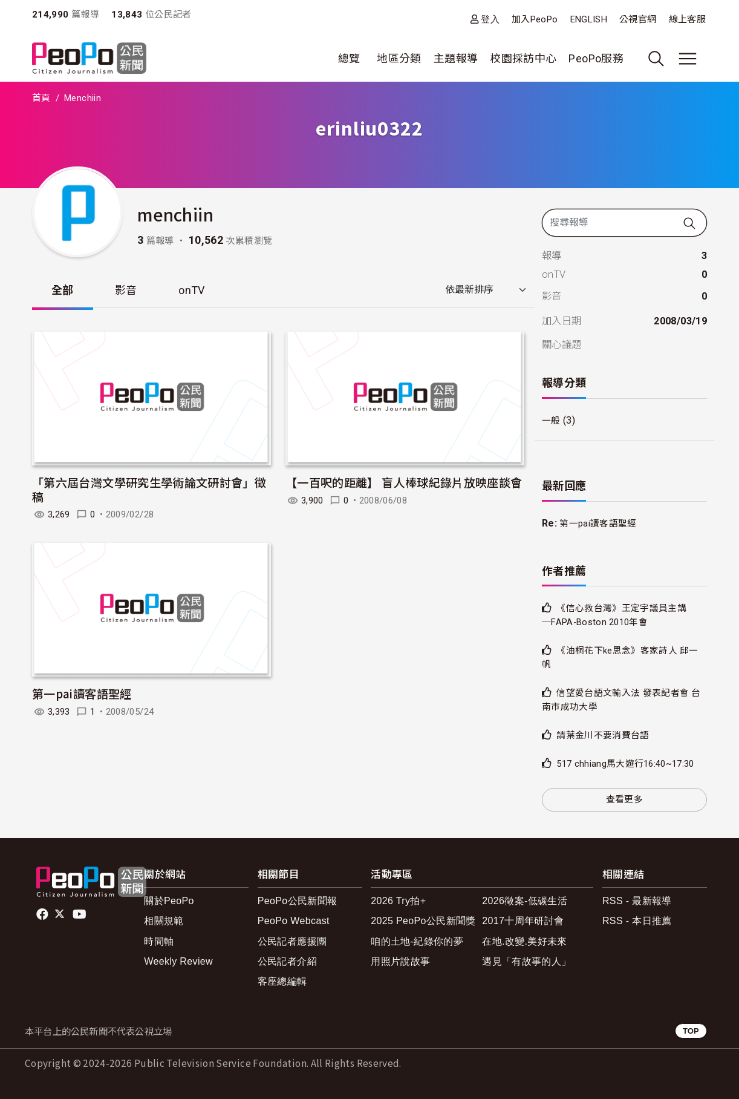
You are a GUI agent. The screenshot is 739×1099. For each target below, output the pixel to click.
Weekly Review (178, 961)
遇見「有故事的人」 (526, 961)
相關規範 (163, 921)
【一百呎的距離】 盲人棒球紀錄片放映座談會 (404, 482)
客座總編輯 (282, 981)
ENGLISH (589, 19)
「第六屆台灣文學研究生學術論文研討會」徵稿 (149, 489)
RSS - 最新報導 (637, 901)
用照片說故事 (400, 961)
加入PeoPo (535, 19)
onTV (191, 290)
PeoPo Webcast (294, 921)
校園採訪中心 (523, 58)
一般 (552, 420)
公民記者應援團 (292, 941)
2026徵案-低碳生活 (524, 901)
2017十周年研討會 (523, 921)
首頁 (41, 98)
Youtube (80, 914)
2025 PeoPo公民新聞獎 (423, 921)
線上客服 (687, 19)
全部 (62, 290)
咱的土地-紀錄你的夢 (417, 941)
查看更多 (624, 799)
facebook (43, 914)
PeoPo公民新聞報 (297, 901)
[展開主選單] (688, 59)
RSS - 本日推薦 (637, 921)
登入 (490, 19)
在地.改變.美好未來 (524, 941)
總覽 (349, 58)
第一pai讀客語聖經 (82, 693)
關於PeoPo (169, 901)
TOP (691, 1030)
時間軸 (159, 941)
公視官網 (637, 19)
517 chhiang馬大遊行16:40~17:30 (631, 763)
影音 (126, 290)
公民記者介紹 (287, 961)
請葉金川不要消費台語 (606, 735)
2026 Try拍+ (398, 901)
